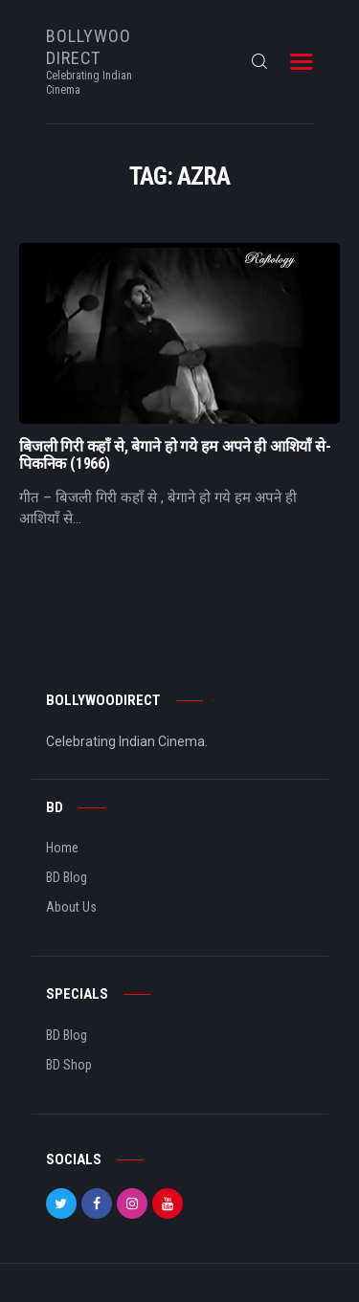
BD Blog (66, 877)
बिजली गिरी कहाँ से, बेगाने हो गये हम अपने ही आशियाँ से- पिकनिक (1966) (175, 455)
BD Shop (69, 1064)
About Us (71, 907)
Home (62, 847)
